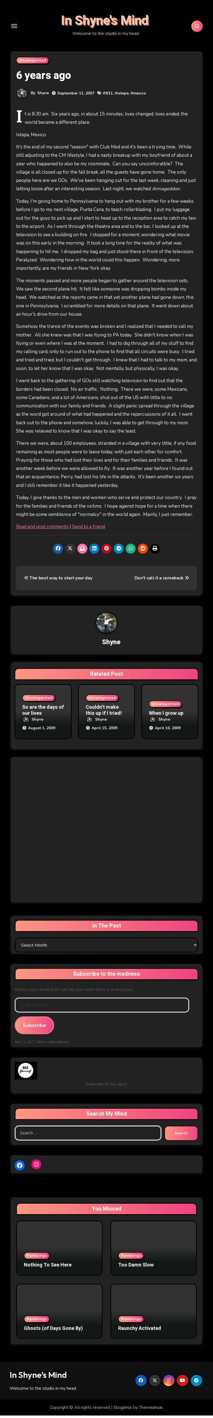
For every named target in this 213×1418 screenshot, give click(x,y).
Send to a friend (88, 533)
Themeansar (151, 1410)
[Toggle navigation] (14, 29)
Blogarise (123, 1410)
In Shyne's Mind (104, 24)
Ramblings (37, 1258)
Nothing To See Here (48, 1267)
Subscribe (34, 1027)
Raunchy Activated (139, 1331)
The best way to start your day (58, 584)
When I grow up (166, 719)
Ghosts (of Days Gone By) (53, 1331)
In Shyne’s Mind (38, 1377)
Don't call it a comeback (162, 584)
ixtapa (123, 99)
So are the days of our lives (43, 716)
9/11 (109, 99)
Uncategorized (32, 66)
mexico (139, 99)
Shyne (43, 99)
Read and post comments (42, 533)
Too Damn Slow (136, 1267)
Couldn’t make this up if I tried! (104, 716)
